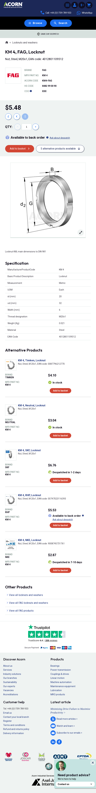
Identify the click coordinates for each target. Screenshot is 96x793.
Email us (7, 713)
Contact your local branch (16, 717)
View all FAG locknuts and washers (28, 602)
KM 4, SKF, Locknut (29, 450)
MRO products (57, 694)
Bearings (54, 666)
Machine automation (61, 682)
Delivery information (13, 733)
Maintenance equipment (62, 686)
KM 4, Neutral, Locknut (31, 405)
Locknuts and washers (24, 42)
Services (7, 670)
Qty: (8, 127)
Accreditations (10, 694)
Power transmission (60, 670)
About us (7, 666)
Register (7, 721)
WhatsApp (84, 13)
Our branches (10, 678)
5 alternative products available (58, 148)
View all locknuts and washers (26, 595)
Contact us (75, 784)
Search (63, 23)
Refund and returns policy (16, 729)
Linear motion (57, 678)
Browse (37, 23)
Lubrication (56, 690)
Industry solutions (12, 674)
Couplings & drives (59, 674)
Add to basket (18, 148)
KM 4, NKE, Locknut (29, 540)
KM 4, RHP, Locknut (29, 495)
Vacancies (8, 690)
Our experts (9, 686)
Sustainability (10, 682)
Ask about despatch (60, 138)
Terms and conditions (14, 725)
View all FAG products (21, 610)
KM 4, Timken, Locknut (32, 360)
